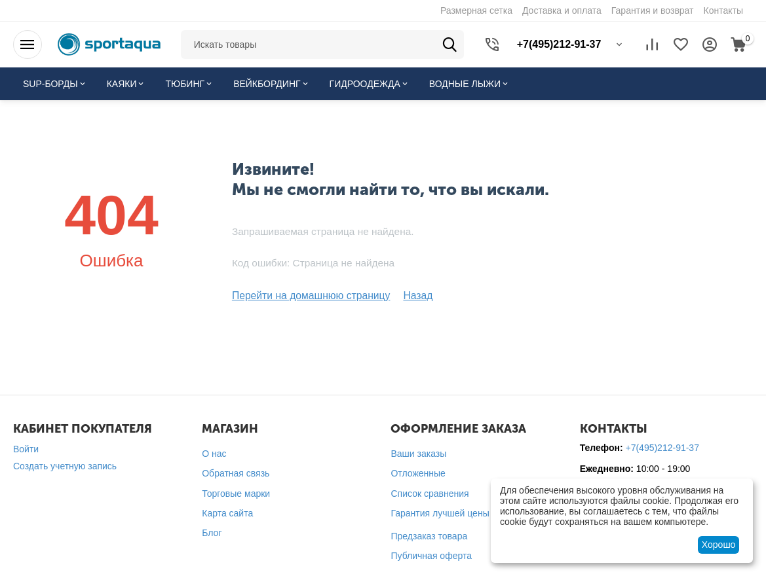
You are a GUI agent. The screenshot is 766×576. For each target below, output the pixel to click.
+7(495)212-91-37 (662, 446)
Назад (399, 295)
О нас (214, 452)
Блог (211, 531)
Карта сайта (227, 512)
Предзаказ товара (429, 535)
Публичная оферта (431, 555)
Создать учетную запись (65, 464)
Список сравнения (430, 492)
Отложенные (418, 472)
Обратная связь (235, 472)
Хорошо (719, 544)
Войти (26, 447)
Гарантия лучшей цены (440, 512)
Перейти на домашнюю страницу (302, 295)
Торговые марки (236, 492)
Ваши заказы (418, 452)
